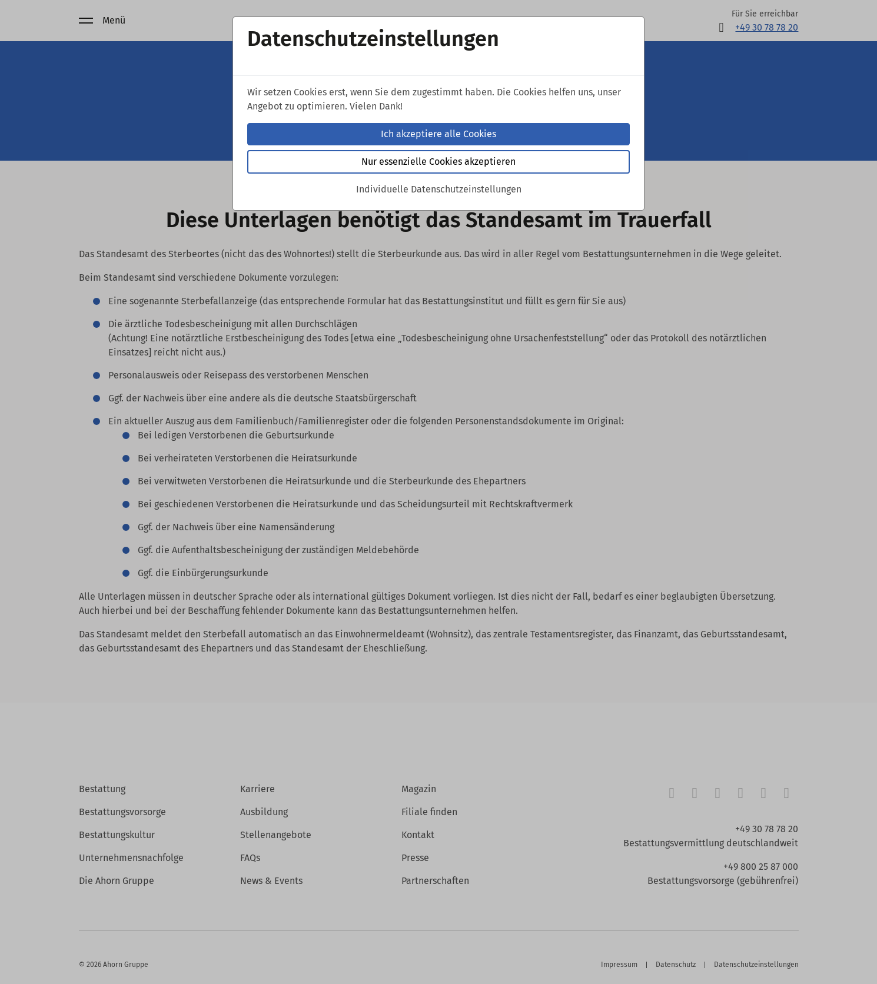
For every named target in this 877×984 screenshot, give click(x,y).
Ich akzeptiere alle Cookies (438, 133)
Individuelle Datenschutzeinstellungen (438, 189)
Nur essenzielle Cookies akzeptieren (438, 161)
